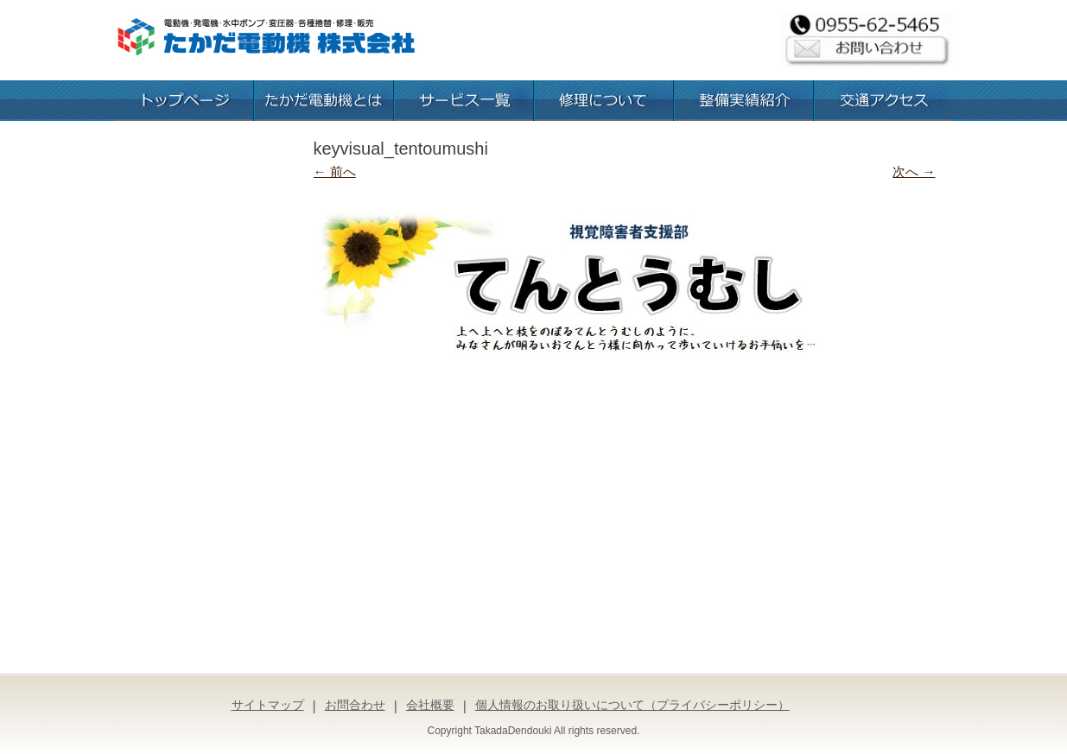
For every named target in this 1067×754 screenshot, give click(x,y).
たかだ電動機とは (324, 100)
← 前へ (335, 171)
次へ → (913, 171)
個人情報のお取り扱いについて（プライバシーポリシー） (632, 705)
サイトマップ (268, 705)
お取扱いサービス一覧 (464, 100)
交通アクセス (884, 100)
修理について (604, 100)
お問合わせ (355, 705)
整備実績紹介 (744, 100)
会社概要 (430, 705)
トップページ (184, 100)
